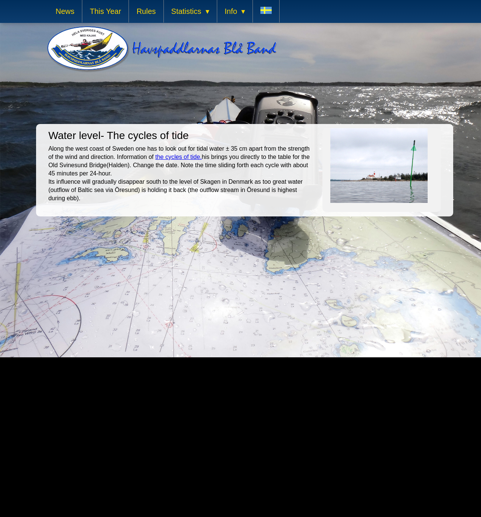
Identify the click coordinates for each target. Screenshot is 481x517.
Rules (146, 11)
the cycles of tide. (178, 157)
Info (231, 11)
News (65, 11)
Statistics (186, 11)
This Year (105, 11)
